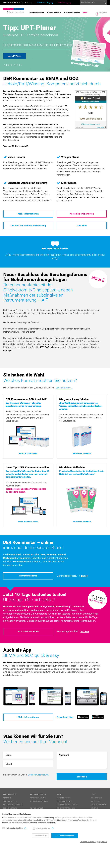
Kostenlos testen (72, 13)
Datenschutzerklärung (88, 842)
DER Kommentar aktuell (13, 805)
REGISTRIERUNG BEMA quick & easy (17, 3)
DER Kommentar (37, 13)
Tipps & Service (54, 13)
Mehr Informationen (28, 213)
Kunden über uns (10, 808)
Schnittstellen (10, 801)
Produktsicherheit (99, 805)
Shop (85, 13)
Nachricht (82, 760)
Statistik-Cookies (41, 828)
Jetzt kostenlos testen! (28, 631)
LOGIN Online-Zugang (44, 3)
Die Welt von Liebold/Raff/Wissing (28, 225)
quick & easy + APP (64, 801)
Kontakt (94, 808)
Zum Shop (81, 225)
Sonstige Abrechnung (66, 808)
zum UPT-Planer (14, 56)
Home (93, 794)
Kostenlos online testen (82, 213)
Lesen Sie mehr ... (64, 387)
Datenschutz (96, 798)
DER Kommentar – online (67, 805)
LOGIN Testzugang (64, 3)
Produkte (7, 798)
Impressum (102, 842)
